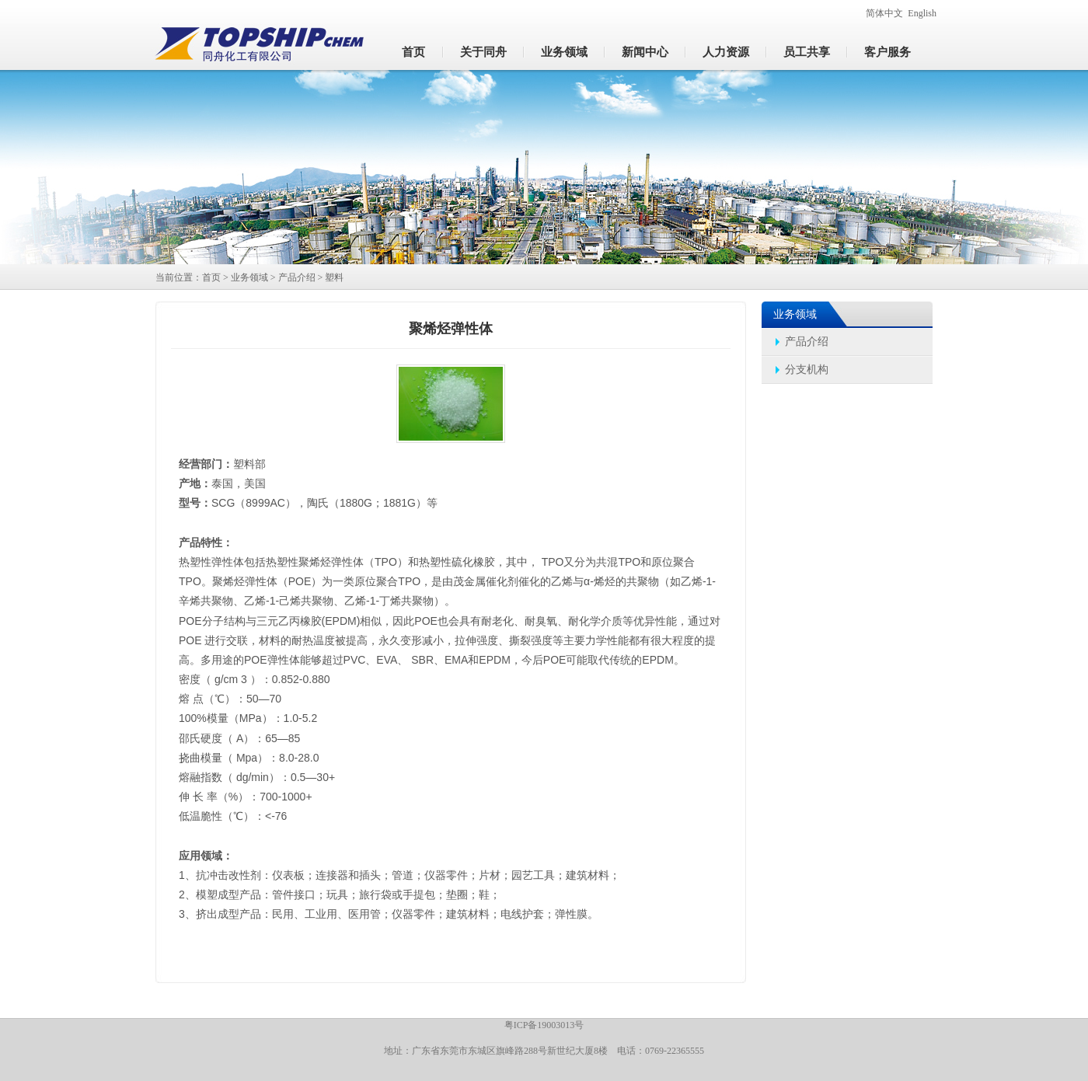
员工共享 (806, 52)
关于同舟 (483, 52)
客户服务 (887, 52)
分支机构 (806, 369)
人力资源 (726, 52)
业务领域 (564, 52)
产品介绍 (297, 277)
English (922, 13)
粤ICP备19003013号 (544, 1025)
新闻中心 (645, 52)
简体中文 (884, 13)
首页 (413, 52)
